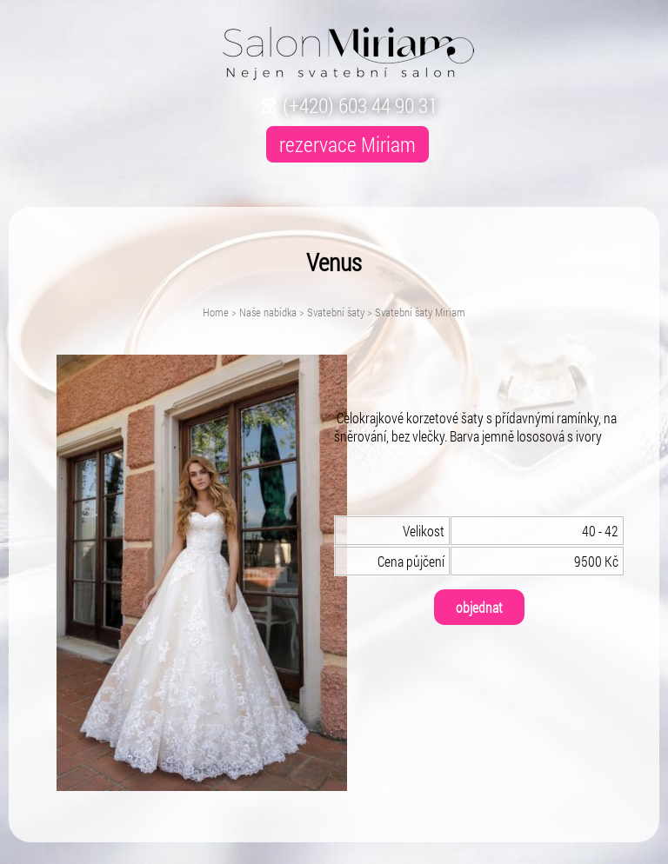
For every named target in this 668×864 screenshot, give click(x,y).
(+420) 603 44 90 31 (347, 105)
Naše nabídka (268, 312)
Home (216, 312)
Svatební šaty (335, 312)
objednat (479, 607)
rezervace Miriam (347, 144)
